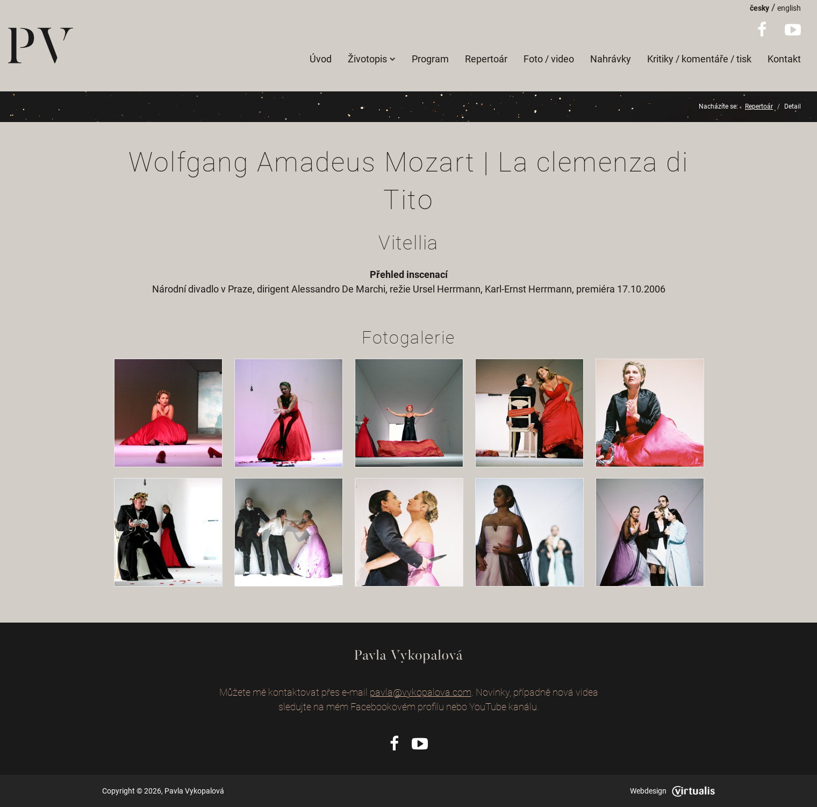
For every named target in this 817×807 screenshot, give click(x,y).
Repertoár (486, 59)
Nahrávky (610, 59)
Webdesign (672, 791)
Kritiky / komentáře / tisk (699, 59)
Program (430, 59)
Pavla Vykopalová (194, 791)
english (789, 8)
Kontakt (784, 59)
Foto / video (549, 59)
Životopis (372, 59)
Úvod (321, 59)
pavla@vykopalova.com (420, 692)
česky (759, 8)
